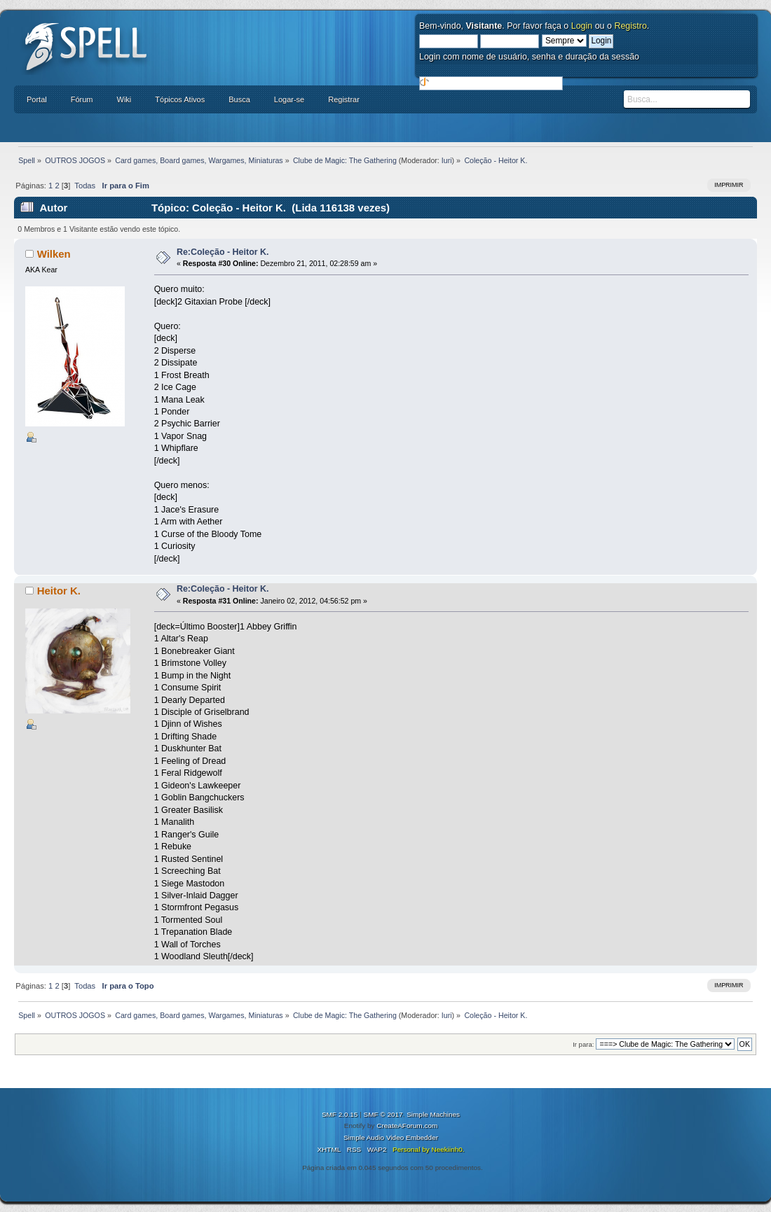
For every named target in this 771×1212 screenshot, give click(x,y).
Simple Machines (433, 1114)
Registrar (344, 99)
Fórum (82, 99)
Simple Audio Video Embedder (390, 1137)
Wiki (124, 99)
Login (582, 26)
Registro (630, 26)
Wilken (54, 254)
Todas (84, 185)
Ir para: (583, 1044)
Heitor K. (59, 591)
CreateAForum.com (406, 1125)
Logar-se (289, 99)
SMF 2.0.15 (340, 1114)
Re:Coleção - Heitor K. (223, 252)
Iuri (447, 160)
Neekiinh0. (447, 1149)
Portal (37, 99)
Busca (239, 99)
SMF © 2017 (383, 1114)
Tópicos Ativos (180, 99)
